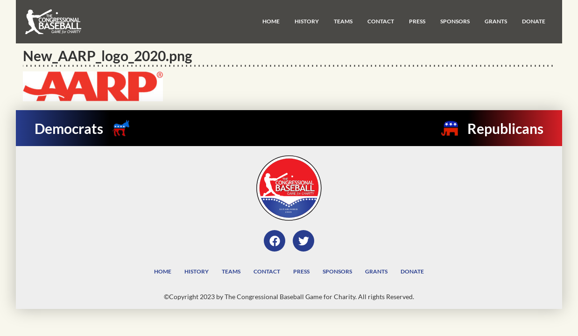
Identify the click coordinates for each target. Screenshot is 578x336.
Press (417, 21)
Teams (343, 21)
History (307, 21)
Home (271, 21)
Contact (380, 21)
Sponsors (455, 21)
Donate (533, 21)
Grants (496, 21)
